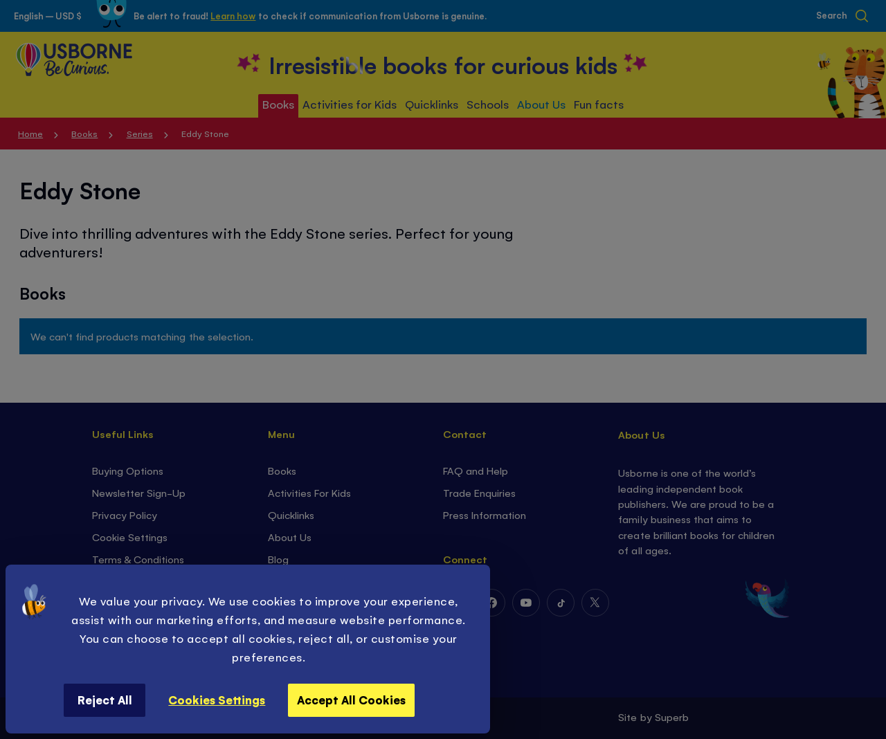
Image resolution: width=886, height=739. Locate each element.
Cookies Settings (216, 699)
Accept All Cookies (351, 699)
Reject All (105, 699)
